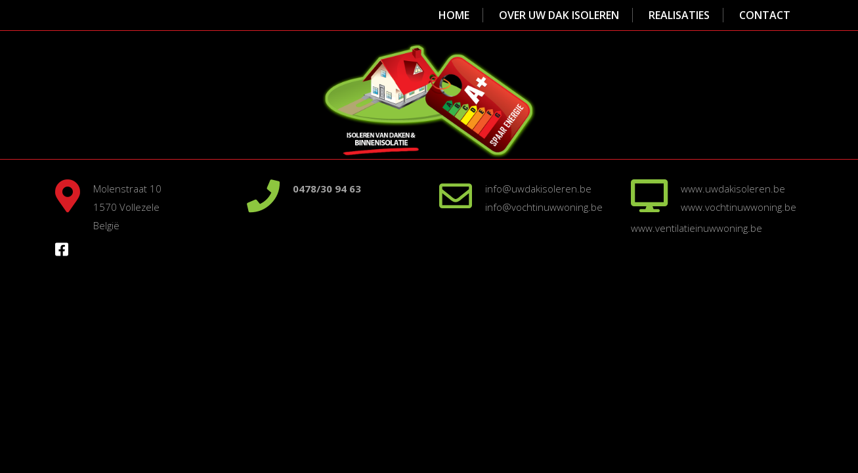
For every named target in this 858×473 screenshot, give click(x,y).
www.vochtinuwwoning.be (738, 207)
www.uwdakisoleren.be (733, 188)
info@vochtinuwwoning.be (544, 207)
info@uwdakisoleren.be (538, 188)
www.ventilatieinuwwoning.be (696, 228)
